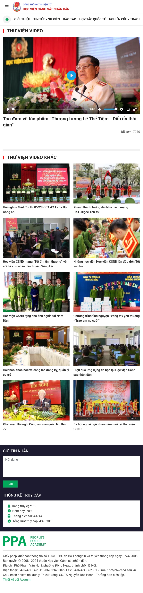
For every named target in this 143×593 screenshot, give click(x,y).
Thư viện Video (25, 31)
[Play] (8, 109)
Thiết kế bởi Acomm (16, 579)
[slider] (50, 109)
